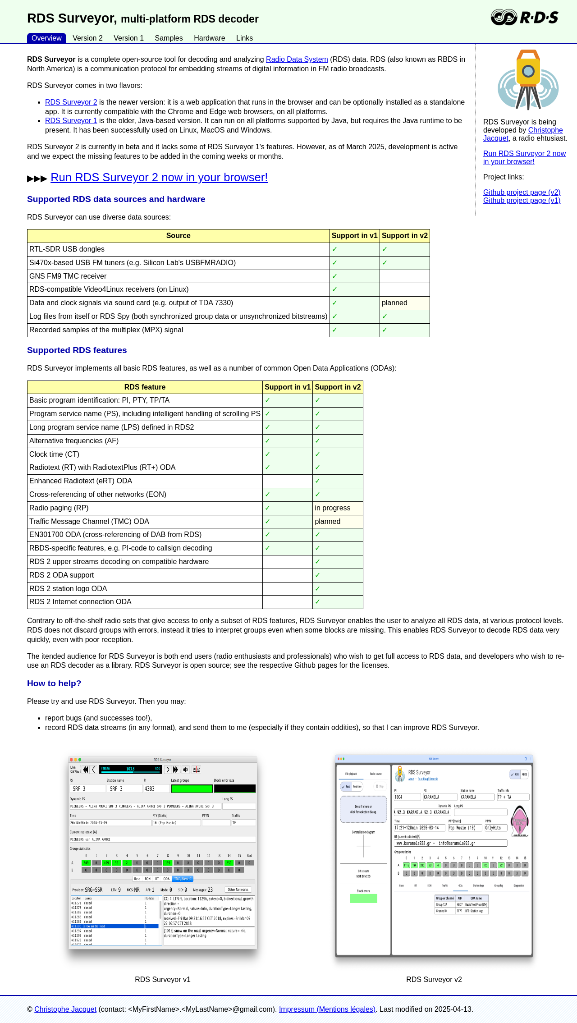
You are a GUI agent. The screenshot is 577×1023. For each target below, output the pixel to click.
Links (244, 38)
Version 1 (129, 38)
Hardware (209, 38)
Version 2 (88, 38)
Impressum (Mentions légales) (327, 1009)
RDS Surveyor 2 (71, 102)
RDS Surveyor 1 (71, 120)
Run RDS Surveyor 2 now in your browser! (524, 157)
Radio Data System (297, 59)
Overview (47, 38)
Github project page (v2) (522, 192)
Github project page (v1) (522, 200)
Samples (169, 38)
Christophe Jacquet (65, 1009)
